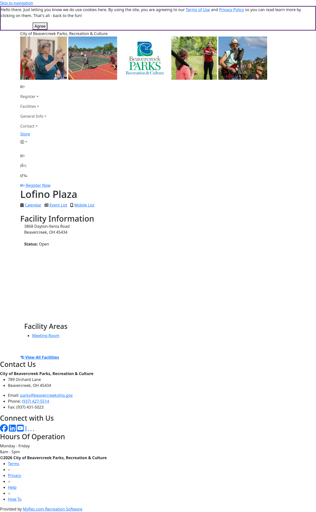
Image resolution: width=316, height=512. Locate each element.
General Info (31, 116)
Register (28, 96)
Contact (27, 126)
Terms (13, 463)
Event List (58, 205)
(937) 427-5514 (35, 401)
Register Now (38, 185)
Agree (40, 26)
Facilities (28, 106)
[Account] (33, 142)
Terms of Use (198, 9)
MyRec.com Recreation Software (52, 509)
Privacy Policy (231, 9)
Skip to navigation (16, 3)
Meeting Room (45, 335)
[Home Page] (33, 87)
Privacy (14, 475)
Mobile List (84, 205)
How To (14, 499)
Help (12, 487)
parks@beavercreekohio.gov (46, 395)
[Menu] (23, 175)
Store (25, 134)
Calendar (33, 205)
